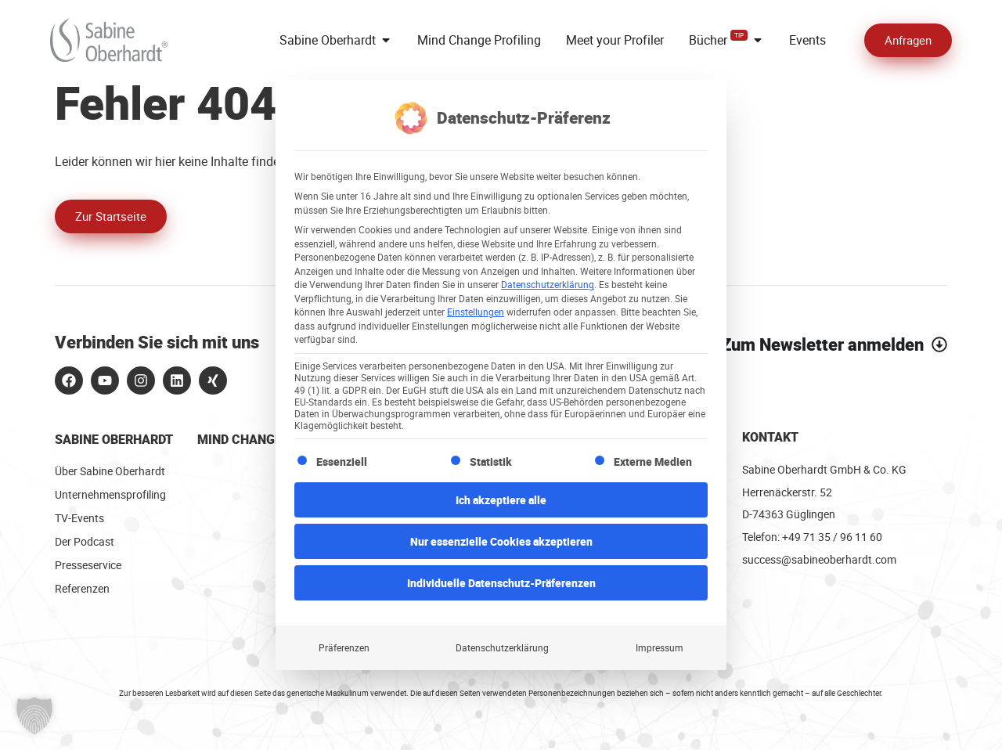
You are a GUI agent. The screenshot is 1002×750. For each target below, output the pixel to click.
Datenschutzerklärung (547, 282)
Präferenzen (344, 645)
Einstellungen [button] (475, 309)
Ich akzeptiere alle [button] (501, 497)
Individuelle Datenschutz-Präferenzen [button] (501, 580)
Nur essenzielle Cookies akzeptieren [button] (501, 539)
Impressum (659, 645)
